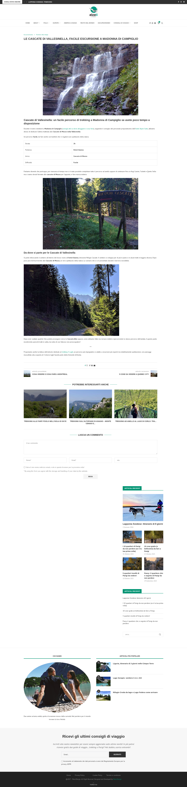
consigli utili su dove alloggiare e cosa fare (78, 128)
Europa (56, 23)
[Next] (26, 2)
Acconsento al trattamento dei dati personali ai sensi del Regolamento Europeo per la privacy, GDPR (93, 761)
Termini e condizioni (113, 774)
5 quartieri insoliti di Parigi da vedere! (131, 574)
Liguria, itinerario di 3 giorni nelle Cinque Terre (134, 663)
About (35, 23)
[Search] (162, 22)
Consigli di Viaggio (121, 23)
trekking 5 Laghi (67, 352)
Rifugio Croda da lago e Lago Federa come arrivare (136, 692)
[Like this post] (87, 365)
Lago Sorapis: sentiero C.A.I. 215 (128, 677)
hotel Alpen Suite (141, 128)
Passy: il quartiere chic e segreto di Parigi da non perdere (153, 575)
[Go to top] (93, 784)
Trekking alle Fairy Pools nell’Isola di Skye (45, 421)
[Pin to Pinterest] (92, 365)
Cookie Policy (97, 774)
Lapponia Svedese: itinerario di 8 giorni (44, 2)
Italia (45, 23)
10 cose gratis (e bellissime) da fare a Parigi (152, 548)
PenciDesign (117, 778)
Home (28, 23)
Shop (136, 23)
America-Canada (70, 23)
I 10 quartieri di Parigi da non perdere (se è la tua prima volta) (132, 548)
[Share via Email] (94, 365)
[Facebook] (178, 2)
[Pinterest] (184, 2)
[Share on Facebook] (89, 365)
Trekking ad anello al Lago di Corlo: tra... (135, 421)
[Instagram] (181, 2)
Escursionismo (104, 23)
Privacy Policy (80, 774)
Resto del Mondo (87, 23)
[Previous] (24, 2)
